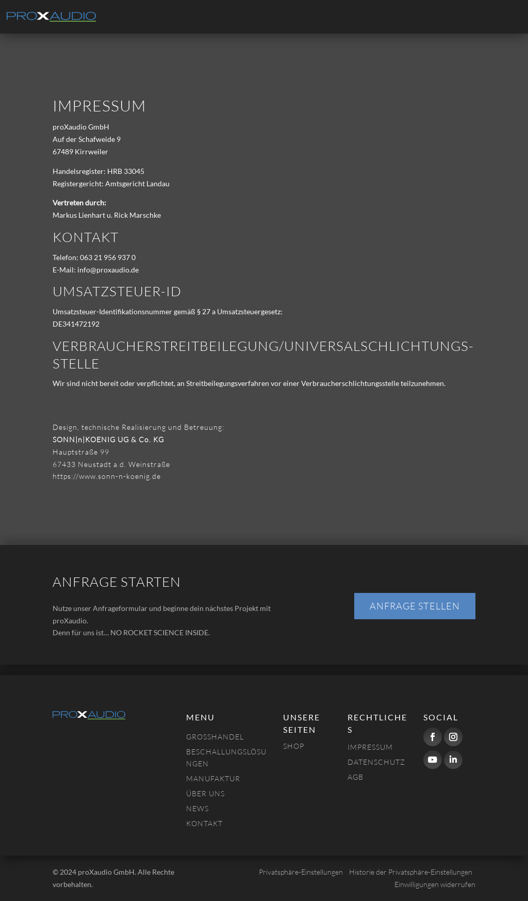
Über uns (205, 793)
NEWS (197, 808)
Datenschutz (376, 762)
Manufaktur (213, 778)
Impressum (370, 747)
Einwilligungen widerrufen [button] (434, 884)
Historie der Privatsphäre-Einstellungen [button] (410, 871)
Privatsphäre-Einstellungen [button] (301, 871)
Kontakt (204, 823)
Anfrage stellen (415, 606)
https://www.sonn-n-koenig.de (107, 476)
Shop (293, 746)
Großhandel (215, 736)
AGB (356, 777)
